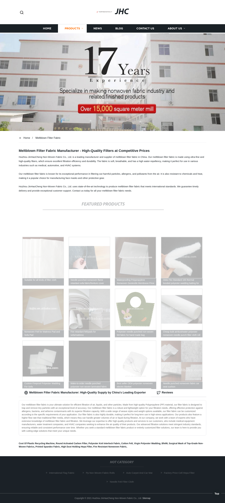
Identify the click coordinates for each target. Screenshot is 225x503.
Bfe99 (165, 443)
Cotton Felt (127, 443)
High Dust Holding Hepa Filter (76, 446)
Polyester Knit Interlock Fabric (104, 443)
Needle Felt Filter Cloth (123, 481)
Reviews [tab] (165, 393)
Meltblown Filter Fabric (48, 138)
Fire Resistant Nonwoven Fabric (110, 446)
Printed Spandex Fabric (47, 446)
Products (72, 29)
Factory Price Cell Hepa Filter (180, 472)
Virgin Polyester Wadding (147, 443)
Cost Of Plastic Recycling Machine (37, 443)
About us (175, 29)
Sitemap (146, 498)
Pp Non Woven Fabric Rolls (101, 472)
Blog (119, 29)
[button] (22, 12)
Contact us (145, 29)
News (97, 29)
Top (217, 493)
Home (47, 29)
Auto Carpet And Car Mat (140, 472)
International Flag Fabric (62, 472)
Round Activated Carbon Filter (71, 443)
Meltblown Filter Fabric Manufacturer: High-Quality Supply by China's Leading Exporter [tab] (85, 393)
